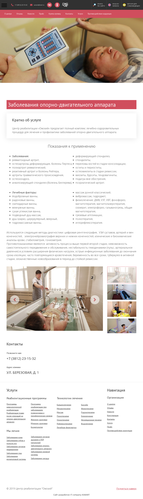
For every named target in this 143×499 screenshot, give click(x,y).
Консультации (112, 415)
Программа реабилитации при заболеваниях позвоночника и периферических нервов (41, 410)
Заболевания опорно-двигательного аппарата (41, 447)
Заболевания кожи (14, 437)
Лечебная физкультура (66, 427)
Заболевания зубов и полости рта (16, 442)
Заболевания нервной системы (40, 453)
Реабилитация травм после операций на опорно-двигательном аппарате (16, 417)
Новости (31, 14)
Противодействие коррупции (99, 14)
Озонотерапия (63, 420)
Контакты (69, 14)
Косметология (37, 427)
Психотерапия (63, 416)
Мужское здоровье (39, 423)
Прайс (41, 14)
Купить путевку (55, 14)
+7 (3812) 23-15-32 (21, 358)
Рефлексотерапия (64, 423)
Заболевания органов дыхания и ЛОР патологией (40, 439)
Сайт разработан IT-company (71, 494)
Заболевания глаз (14, 453)
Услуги (80, 14)
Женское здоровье (39, 419)
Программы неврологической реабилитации (14, 407)
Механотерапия (63, 408)
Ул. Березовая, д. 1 (23, 372)
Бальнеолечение (64, 405)
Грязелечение (87, 416)
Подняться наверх (126, 488)
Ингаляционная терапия (91, 420)
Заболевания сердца (40, 458)
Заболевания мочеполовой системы (16, 458)
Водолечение (87, 423)
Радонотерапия (88, 412)
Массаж (60, 412)
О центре (8, 14)
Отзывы (19, 14)
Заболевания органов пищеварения (16, 448)
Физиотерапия (87, 408)
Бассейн (84, 405)
